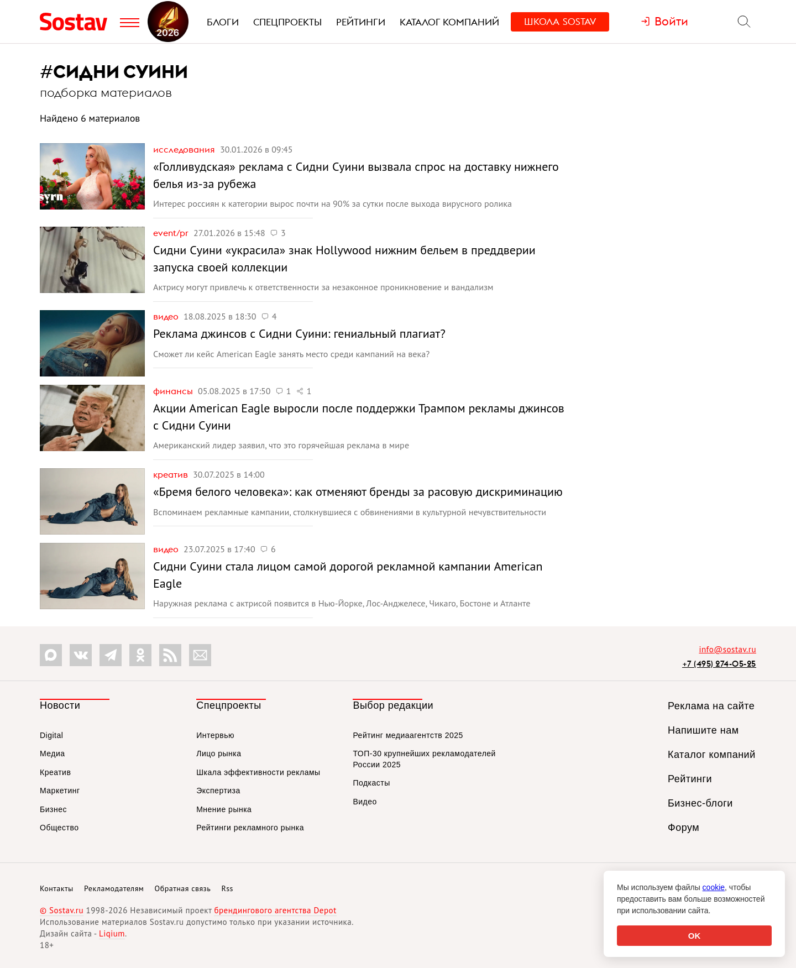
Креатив (171, 474)
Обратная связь (183, 888)
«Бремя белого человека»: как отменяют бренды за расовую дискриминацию (358, 491)
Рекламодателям (114, 888)
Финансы (174, 390)
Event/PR (172, 232)
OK (694, 935)
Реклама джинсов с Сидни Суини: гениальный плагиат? (299, 333)
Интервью (215, 735)
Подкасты (371, 782)
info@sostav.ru (727, 649)
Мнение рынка (224, 809)
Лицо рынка (218, 753)
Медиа (52, 753)
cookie (714, 887)
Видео (167, 316)
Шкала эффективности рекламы (258, 772)
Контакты (57, 888)
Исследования (185, 149)
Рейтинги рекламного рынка (250, 827)
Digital (51, 735)
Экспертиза (218, 790)
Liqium (112, 933)
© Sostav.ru (61, 910)
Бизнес (53, 809)
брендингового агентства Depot (275, 910)
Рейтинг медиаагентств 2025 (408, 735)
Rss (227, 888)
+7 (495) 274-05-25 (719, 663)
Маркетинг (60, 790)
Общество (59, 827)
